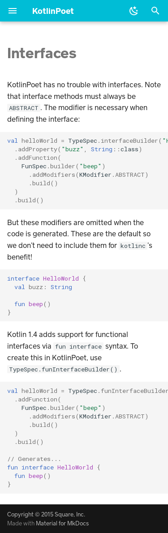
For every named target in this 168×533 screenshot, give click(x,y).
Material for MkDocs (62, 523)
